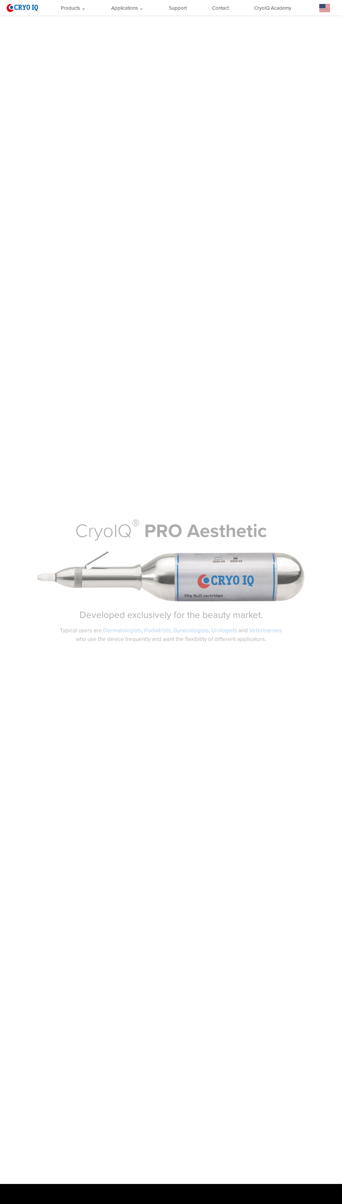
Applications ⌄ (127, 8)
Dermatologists (122, 630)
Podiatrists (157, 630)
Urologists (224, 630)
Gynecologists (191, 630)
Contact (220, 8)
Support (178, 8)
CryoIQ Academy (272, 8)
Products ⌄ (73, 8)
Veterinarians (265, 630)
